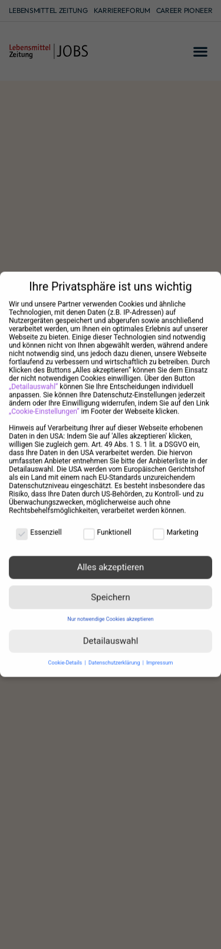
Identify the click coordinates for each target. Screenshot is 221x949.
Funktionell (107, 524)
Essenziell (38, 524)
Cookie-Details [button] (66, 655)
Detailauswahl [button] (110, 633)
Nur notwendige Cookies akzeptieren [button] (110, 611)
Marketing (176, 524)
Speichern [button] (110, 589)
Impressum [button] (159, 655)
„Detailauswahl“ (33, 379)
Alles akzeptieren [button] (110, 559)
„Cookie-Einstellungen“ (44, 403)
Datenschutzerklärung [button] (114, 655)
